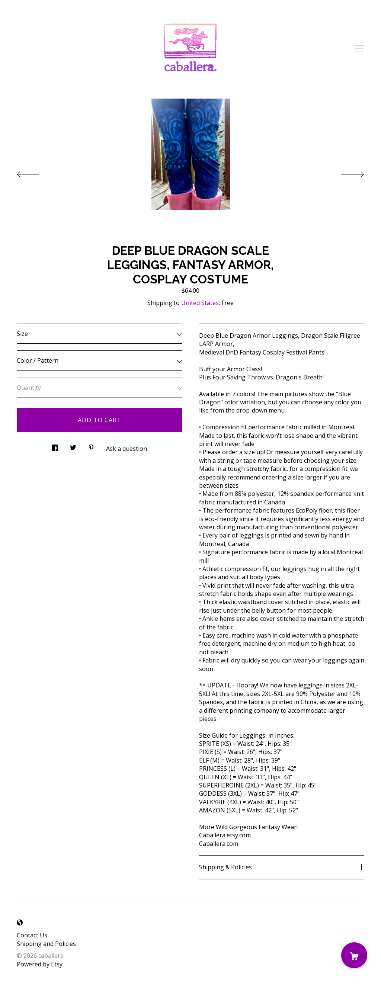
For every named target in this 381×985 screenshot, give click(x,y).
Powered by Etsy (40, 964)
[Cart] (354, 955)
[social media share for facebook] (55, 446)
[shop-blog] (20, 923)
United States (200, 303)
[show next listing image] (345, 172)
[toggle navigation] (359, 48)
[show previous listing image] (35, 172)
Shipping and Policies (46, 944)
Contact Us (32, 935)
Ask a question (126, 449)
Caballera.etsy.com (225, 835)
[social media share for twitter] (73, 446)
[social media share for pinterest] (91, 446)
